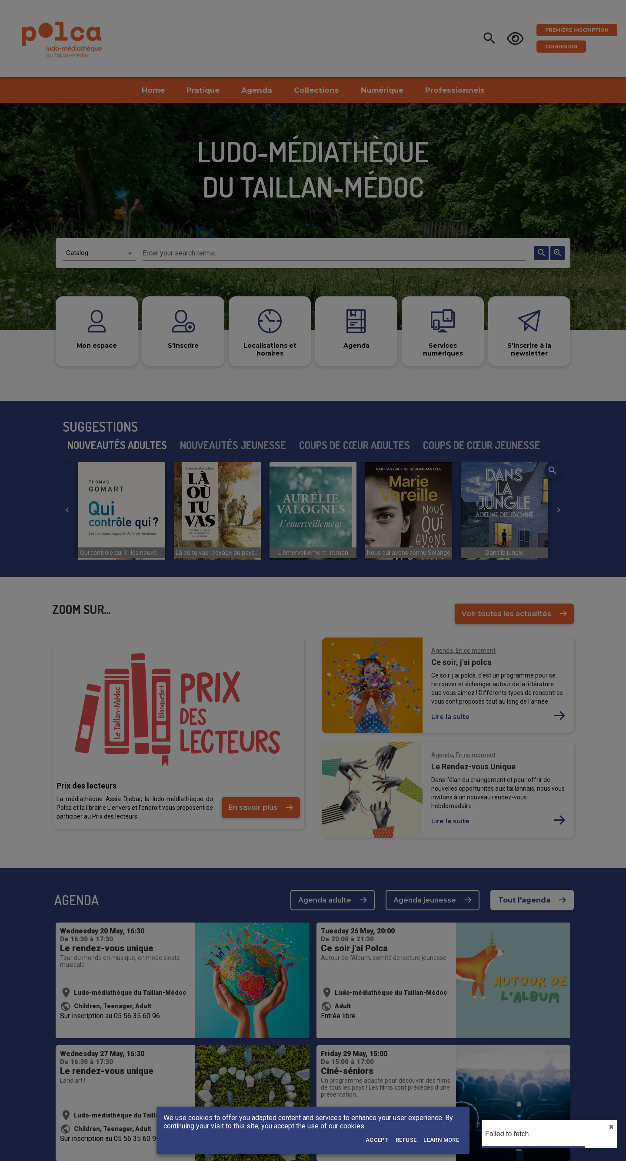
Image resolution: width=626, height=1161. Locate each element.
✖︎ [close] (611, 1127)
